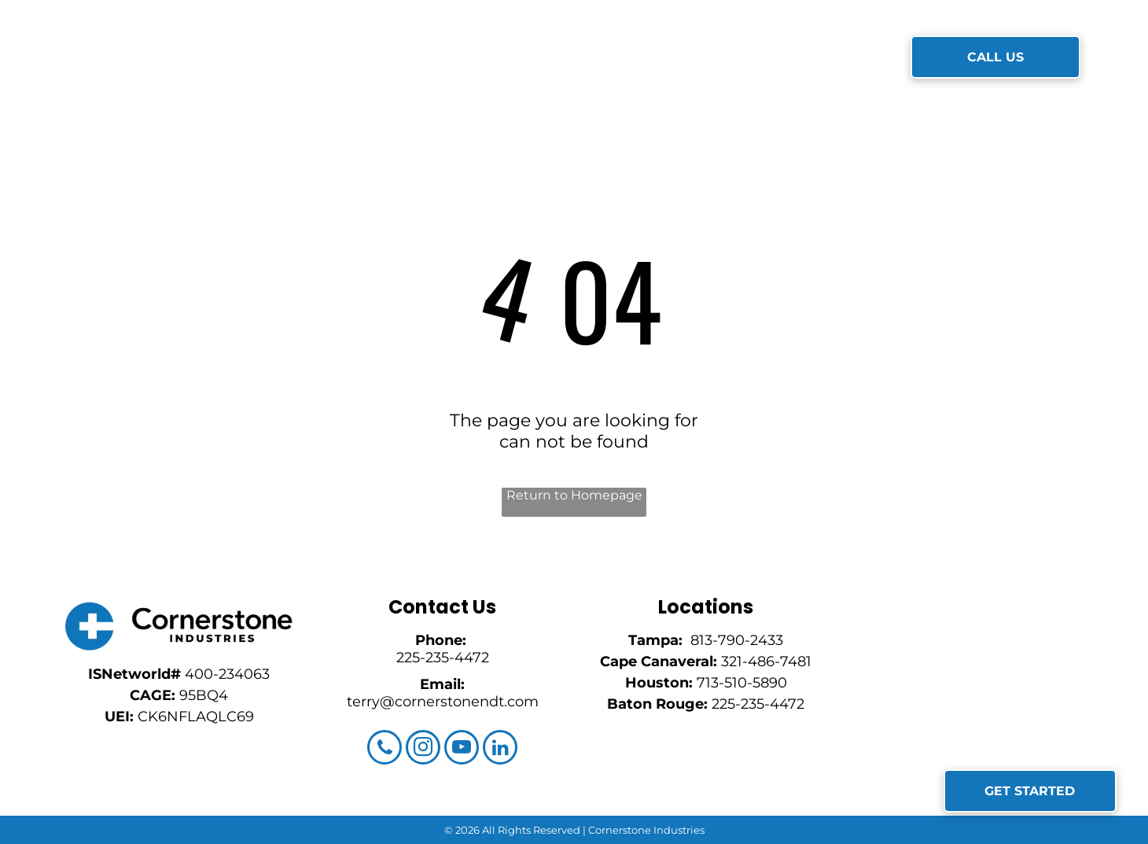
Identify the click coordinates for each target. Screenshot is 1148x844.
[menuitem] (362, 57)
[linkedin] (500, 749)
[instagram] (423, 749)
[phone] (384, 749)
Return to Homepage (574, 495)
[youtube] (461, 749)
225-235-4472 (442, 657)
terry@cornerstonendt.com (443, 701)
